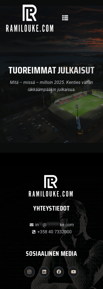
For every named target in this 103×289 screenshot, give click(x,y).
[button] (64, 17)
